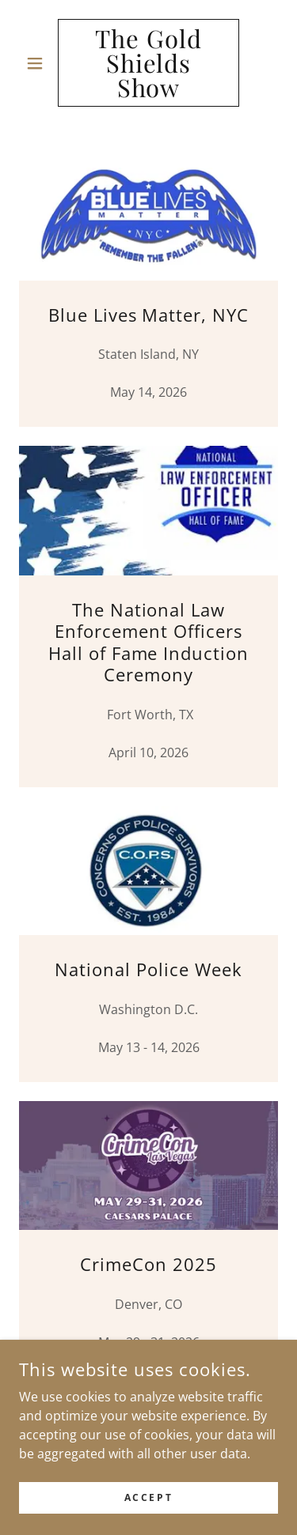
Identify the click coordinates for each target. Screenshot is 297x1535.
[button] (38, 63)
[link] (148, 63)
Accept (148, 1497)
